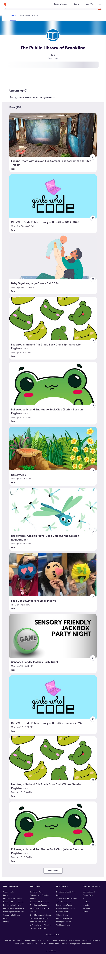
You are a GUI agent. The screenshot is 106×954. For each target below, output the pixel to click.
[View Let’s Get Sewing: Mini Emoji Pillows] (53, 574)
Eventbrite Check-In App (12, 905)
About (42, 940)
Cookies (64, 943)
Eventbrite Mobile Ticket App (14, 902)
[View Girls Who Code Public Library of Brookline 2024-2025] (53, 196)
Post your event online (38, 928)
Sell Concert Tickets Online (40, 902)
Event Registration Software (13, 912)
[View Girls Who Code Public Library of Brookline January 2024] (53, 697)
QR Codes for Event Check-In (40, 925)
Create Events (8, 892)
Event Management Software (40, 915)
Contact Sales (88, 895)
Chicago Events (62, 915)
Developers (19, 943)
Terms (36, 943)
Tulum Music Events (63, 902)
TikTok (85, 912)
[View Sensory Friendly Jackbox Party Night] (53, 636)
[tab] (13, 80)
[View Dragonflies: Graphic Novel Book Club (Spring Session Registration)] (53, 509)
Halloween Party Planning (39, 918)
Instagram (86, 908)
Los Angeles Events (63, 921)
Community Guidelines (11, 915)
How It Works (10, 940)
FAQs (5, 918)
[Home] (5, 4)
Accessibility (54, 943)
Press (70, 940)
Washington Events (63, 925)
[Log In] (77, 4)
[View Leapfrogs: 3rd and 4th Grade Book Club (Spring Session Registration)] (53, 318)
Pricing (5, 895)
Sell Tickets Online (36, 892)
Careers (62, 940)
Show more (53, 870)
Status (28, 943)
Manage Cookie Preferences (80, 943)
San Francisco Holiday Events (67, 898)
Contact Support (89, 892)
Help (55, 940)
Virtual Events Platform (38, 921)
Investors (85, 940)
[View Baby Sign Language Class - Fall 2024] (53, 257)
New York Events (62, 912)
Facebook (86, 902)
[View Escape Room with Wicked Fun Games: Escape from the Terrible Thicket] (53, 135)
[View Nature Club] (53, 448)
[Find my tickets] (61, 4)
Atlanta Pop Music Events (65, 908)
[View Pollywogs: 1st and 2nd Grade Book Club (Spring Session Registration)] (53, 383)
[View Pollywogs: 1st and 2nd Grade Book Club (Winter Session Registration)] (53, 823)
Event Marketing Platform (12, 898)
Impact (77, 940)
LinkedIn (86, 905)
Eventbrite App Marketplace (13, 908)
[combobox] (77, 11)
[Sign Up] (89, 4)
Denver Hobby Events (64, 905)
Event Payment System (38, 905)
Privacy (43, 943)
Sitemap (6, 921)
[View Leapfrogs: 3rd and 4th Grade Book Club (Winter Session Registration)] (53, 758)
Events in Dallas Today (64, 918)
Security (95, 940)
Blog (49, 940)
